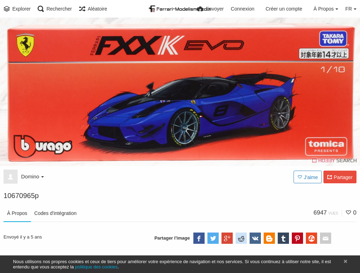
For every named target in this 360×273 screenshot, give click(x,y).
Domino (32, 176)
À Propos (17, 213)
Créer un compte (283, 9)
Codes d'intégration (55, 213)
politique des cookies (96, 266)
